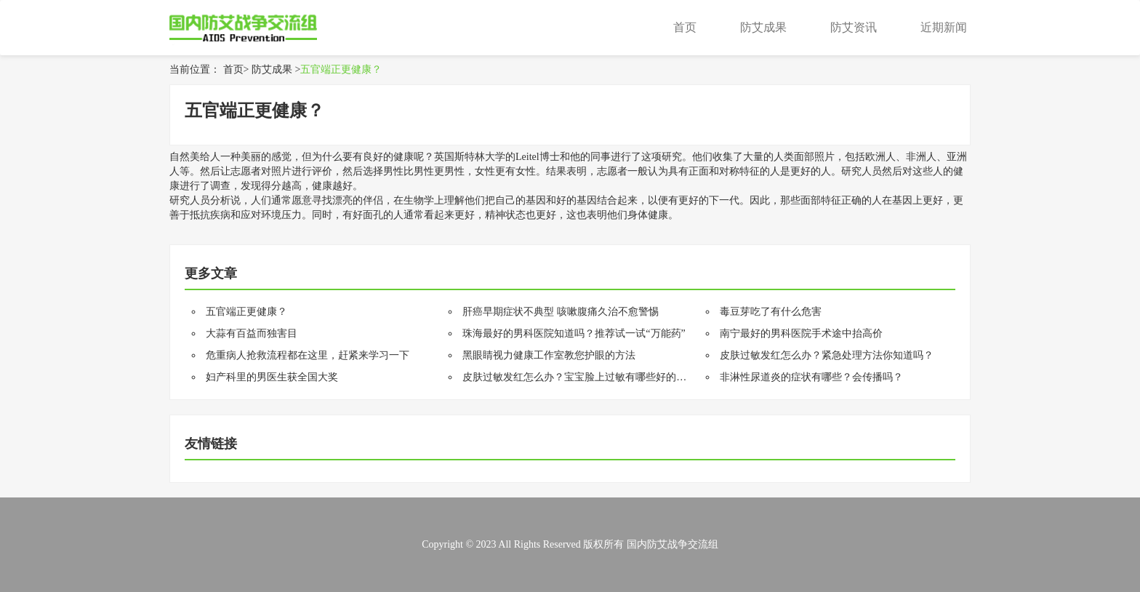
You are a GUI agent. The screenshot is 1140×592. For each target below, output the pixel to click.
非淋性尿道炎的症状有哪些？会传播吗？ (811, 377)
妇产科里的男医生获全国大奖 (272, 377)
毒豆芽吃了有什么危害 (771, 311)
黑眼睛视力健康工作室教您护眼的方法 (548, 355)
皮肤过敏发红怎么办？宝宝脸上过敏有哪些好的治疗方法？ (594, 377)
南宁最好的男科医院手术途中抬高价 (801, 333)
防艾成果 (763, 27)
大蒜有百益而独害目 (251, 333)
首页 (685, 27)
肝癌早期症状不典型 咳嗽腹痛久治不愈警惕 (560, 311)
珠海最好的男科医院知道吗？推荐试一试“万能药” (573, 333)
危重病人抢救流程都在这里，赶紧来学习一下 (307, 355)
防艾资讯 (853, 27)
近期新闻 (943, 27)
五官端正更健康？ (341, 69)
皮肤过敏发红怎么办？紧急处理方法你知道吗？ (827, 355)
